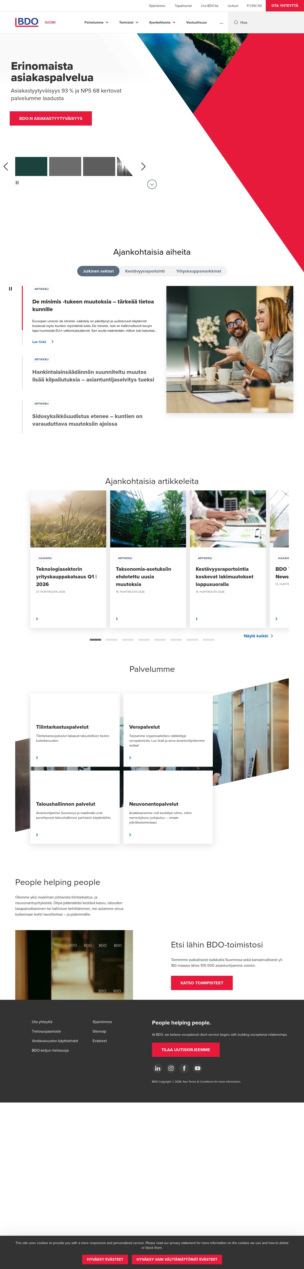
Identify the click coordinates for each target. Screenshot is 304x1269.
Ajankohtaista (160, 22)
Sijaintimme (157, 5)
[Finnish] (248, 5)
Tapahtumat (183, 5)
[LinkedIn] (157, 1068)
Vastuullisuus (196, 22)
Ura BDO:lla (209, 5)
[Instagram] (171, 1068)
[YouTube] (197, 1068)
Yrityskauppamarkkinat (198, 271)
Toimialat (126, 22)
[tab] (95, 640)
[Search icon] (236, 22)
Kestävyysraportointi (145, 271)
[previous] (5, 166)
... (221, 22)
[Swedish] (260, 5)
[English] (254, 5)
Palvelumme (94, 22)
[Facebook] (184, 1068)
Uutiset (233, 5)
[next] (143, 166)
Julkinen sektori (98, 271)
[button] (285, 5)
